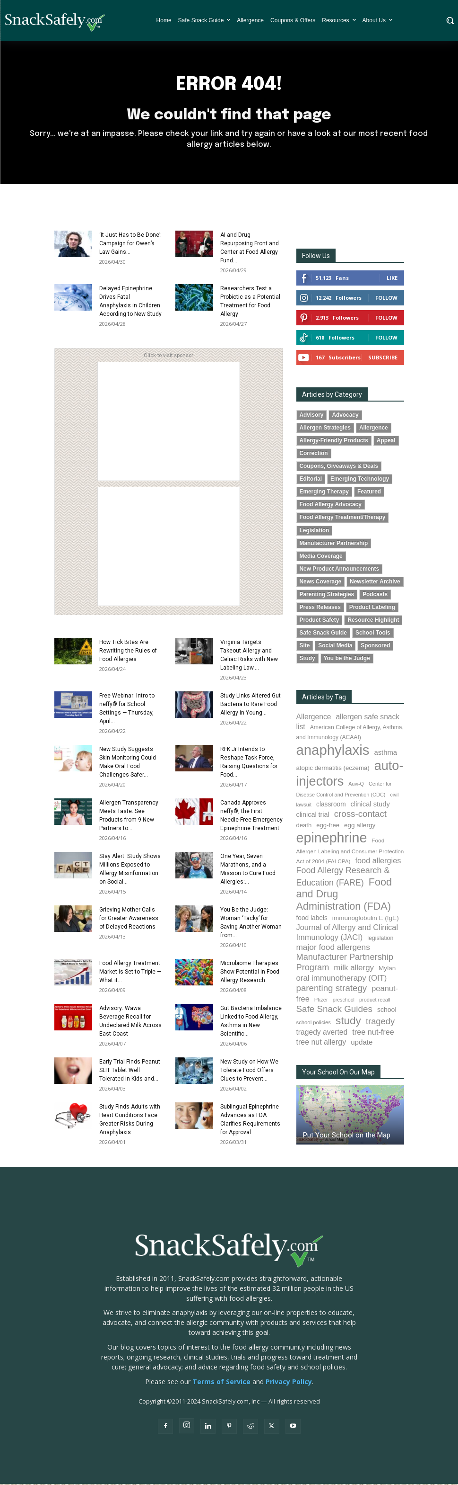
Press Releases (320, 608)
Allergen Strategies (325, 428)
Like (392, 278)
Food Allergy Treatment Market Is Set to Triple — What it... (130, 972)
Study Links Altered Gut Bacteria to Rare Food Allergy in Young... (250, 705)
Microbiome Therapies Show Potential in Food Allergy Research (249, 972)
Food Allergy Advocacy (331, 505)
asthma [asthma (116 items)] (385, 753)
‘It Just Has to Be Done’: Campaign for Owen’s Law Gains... (130, 244)
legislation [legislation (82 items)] (380, 939)
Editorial (311, 479)
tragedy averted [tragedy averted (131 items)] (322, 1033)
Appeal (386, 441)
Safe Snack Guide (323, 633)
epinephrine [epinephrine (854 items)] (331, 838)
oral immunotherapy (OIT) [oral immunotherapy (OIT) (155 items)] (341, 979)
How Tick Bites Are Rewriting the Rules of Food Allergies (128, 651)
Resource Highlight (373, 620)
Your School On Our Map (338, 1073)
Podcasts (375, 595)
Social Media (335, 646)
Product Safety (319, 620)
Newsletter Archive (375, 582)
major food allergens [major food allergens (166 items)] (333, 948)
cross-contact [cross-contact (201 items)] (360, 815)
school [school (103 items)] (387, 1010)
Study (307, 659)
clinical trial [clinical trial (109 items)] (312, 815)
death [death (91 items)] (304, 826)
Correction (314, 454)
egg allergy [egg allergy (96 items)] (359, 826)
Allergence (373, 428)
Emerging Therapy (324, 492)
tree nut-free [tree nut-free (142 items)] (373, 1033)
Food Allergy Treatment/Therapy (343, 518)
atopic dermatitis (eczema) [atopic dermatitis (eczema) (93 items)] (333, 768)
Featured (369, 492)
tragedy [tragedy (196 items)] (380, 1022)
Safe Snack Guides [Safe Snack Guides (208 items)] (334, 1010)
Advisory (312, 415)
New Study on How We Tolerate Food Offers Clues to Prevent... (249, 1071)
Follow (386, 298)
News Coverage (321, 582)
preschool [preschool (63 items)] (343, 1000)
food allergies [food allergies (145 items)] (378, 861)
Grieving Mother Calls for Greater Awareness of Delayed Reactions (128, 919)
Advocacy (345, 415)
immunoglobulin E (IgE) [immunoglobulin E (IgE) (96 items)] (365, 918)
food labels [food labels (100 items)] (312, 918)
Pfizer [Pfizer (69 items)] (321, 1000)
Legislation (314, 531)
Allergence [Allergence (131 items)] (313, 718)
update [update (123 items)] (361, 1043)
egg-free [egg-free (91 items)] (327, 826)
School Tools (372, 633)
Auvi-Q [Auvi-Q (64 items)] (356, 784)
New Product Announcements (340, 569)
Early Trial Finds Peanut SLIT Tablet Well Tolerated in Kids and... (129, 1071)
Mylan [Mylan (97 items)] (387, 969)
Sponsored (375, 646)
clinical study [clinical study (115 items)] (370, 805)
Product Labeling (372, 608)
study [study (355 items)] (348, 1022)
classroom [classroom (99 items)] (331, 805)
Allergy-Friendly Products (334, 441)
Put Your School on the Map (346, 1136)
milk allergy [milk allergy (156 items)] (354, 968)
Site (305, 646)
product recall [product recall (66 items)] (374, 1000)
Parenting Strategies (327, 595)
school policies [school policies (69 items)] (313, 1023)
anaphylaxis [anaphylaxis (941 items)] (333, 751)
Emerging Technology (359, 479)
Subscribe (383, 358)
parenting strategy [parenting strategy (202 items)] (331, 989)
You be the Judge (347, 659)
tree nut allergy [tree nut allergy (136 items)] (321, 1043)
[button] (450, 20)
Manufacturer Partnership (334, 544)
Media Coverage (321, 557)
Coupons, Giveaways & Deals (339, 467)
